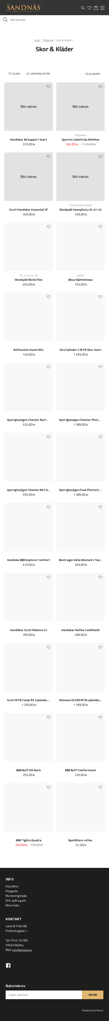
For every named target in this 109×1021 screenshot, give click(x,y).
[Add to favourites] (48, 86)
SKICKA (92, 995)
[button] (39, 73)
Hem (37, 40)
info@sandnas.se (22, 950)
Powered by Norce (92, 1010)
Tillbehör (48, 40)
